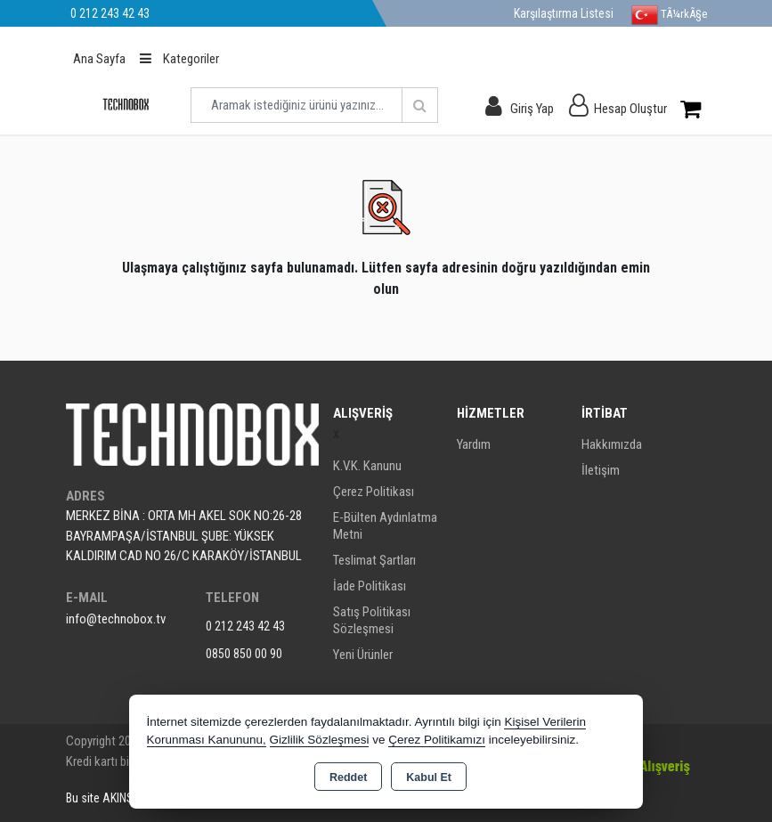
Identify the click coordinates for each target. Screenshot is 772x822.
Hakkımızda (611, 444)
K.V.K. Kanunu (367, 466)
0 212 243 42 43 (245, 626)
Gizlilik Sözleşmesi (320, 739)
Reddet (348, 777)
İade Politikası (369, 586)
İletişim (600, 470)
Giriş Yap (532, 109)
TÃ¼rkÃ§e (669, 15)
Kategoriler (179, 59)
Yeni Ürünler (363, 655)
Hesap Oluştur (630, 109)
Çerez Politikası (373, 492)
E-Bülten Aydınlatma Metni (385, 525)
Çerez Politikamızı (436, 739)
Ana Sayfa (99, 59)
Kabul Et (428, 777)
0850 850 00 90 (244, 654)
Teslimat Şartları (374, 560)
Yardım (474, 444)
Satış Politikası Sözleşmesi (371, 620)
